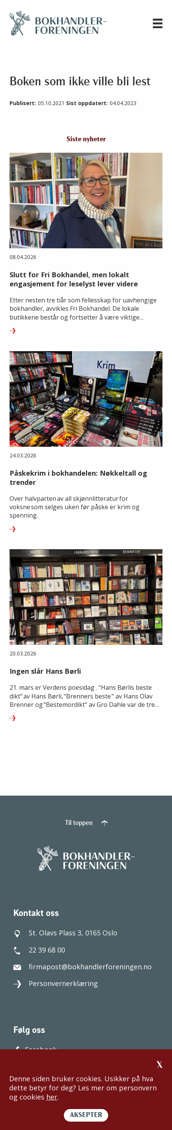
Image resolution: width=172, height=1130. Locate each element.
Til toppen (86, 823)
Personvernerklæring (55, 983)
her (51, 1096)
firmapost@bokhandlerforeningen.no (82, 966)
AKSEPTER (86, 1115)
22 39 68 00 (39, 949)
